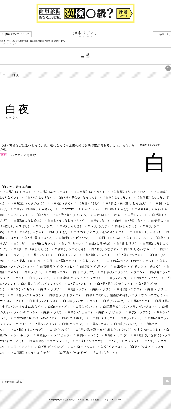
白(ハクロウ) (126, 323)
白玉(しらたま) (98, 226)
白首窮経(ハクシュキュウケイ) (78, 277)
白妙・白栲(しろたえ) (31, 249)
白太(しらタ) (44, 226)
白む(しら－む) (137, 237)
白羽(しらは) (58, 232)
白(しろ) (20, 243)
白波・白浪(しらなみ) (27, 232)
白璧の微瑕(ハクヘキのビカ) (35, 317)
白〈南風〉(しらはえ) (144, 232)
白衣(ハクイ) (91, 260)
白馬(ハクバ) (140, 300)
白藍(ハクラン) (73, 323)
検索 (161, 34)
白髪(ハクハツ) (86, 306)
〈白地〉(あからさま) (52, 191)
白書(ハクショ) (117, 277)
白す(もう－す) (105, 352)
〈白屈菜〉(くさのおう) (28, 203)
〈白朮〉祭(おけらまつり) (76, 197)
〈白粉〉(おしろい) (116, 197)
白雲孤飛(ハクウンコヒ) (57, 266)
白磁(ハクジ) (58, 272)
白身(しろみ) (67, 254)
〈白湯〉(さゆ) (89, 203)
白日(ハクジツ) (84, 272)
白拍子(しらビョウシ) (74, 237)
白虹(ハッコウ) (116, 335)
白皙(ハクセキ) (79, 283)
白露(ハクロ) (99, 323)
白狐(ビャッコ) (82, 346)
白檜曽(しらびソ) (38, 237)
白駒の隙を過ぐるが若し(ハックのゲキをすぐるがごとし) (118, 329)
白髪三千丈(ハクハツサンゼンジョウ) (129, 306)
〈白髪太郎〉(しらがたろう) (79, 209)
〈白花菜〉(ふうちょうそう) (31, 352)
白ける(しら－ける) (107, 214)
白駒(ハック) (60, 329)
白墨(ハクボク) (73, 317)
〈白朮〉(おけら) (37, 197)
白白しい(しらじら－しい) (66, 220)
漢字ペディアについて (17, 34)
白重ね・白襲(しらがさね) (33, 209)
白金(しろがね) (99, 243)
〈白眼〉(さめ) (61, 203)
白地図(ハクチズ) (129, 289)
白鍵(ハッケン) (87, 335)
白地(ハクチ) (77, 289)
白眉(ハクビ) (52, 312)
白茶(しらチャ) (125, 226)
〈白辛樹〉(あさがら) (88, 191)
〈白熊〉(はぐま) (102, 317)
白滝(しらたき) (70, 226)
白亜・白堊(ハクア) (61, 260)
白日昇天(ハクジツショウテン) (122, 272)
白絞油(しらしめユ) (27, 220)
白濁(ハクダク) (51, 289)
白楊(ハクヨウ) (44, 323)
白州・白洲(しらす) (130, 220)
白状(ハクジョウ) (146, 277)
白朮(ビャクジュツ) (123, 340)
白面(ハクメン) (131, 317)
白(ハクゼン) (22, 289)
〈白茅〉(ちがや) (128, 254)
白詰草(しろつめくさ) (70, 249)
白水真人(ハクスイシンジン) (41, 283)
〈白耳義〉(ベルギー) (72, 352)
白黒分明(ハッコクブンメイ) (49, 340)
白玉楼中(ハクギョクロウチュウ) (137, 266)
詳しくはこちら (10, 44)
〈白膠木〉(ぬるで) (25, 260)
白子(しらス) (100, 220)
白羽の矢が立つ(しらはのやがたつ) (98, 232)
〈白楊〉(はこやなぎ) (27, 329)
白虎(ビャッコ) (111, 346)
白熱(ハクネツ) (114, 300)
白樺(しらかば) (116, 209)
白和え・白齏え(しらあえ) (126, 203)
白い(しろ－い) (72, 243)
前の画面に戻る (13, 381)
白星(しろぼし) (41, 254)
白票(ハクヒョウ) (80, 312)
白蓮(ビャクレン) (51, 346)
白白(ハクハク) (58, 306)
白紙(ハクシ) (33, 272)
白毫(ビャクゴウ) (89, 340)
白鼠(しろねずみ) (137, 249)
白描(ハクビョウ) (110, 312)
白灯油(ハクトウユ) (43, 300)
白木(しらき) (20, 214)
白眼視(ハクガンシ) (94, 266)
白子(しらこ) (137, 214)
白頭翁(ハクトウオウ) (64, 295)
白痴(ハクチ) (101, 289)
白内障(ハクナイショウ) (80, 300)
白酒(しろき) (126, 243)
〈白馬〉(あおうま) (16, 191)
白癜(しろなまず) (104, 249)
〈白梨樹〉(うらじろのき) (128, 191)
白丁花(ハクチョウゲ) (27, 295)
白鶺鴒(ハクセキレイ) (114, 283)
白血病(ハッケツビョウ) (54, 335)
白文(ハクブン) (139, 312)
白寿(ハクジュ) (40, 277)
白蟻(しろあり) (43, 243)
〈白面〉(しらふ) (108, 237)
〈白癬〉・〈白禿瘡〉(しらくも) (61, 214)
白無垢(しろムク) (96, 254)
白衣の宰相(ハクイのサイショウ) (130, 260)
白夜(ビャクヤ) (21, 346)
